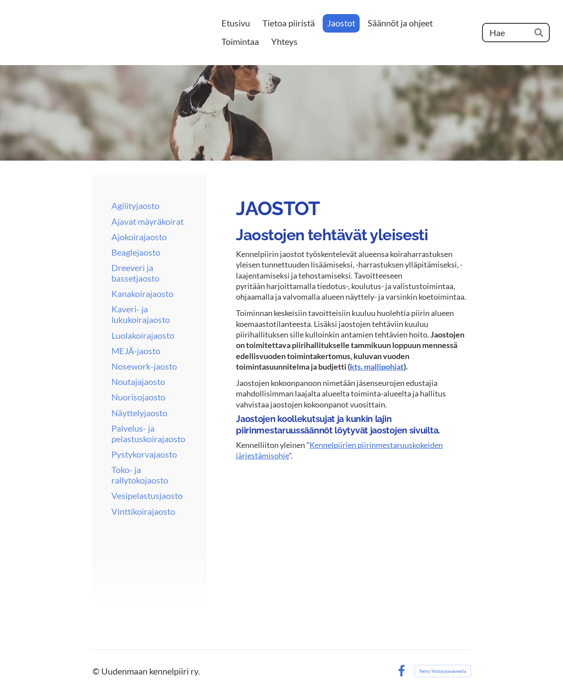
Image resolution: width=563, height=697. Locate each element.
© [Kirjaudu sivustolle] (96, 671)
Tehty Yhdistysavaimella (442, 671)
